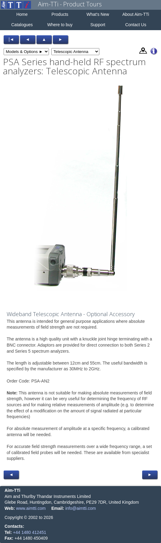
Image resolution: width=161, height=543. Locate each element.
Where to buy (60, 24)
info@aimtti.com (80, 508)
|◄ (11, 39)
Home (22, 14)
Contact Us (135, 24)
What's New (98, 14)
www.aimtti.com (31, 508)
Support (97, 24)
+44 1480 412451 (29, 532)
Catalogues (22, 24)
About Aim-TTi (135, 14)
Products (60, 14)
